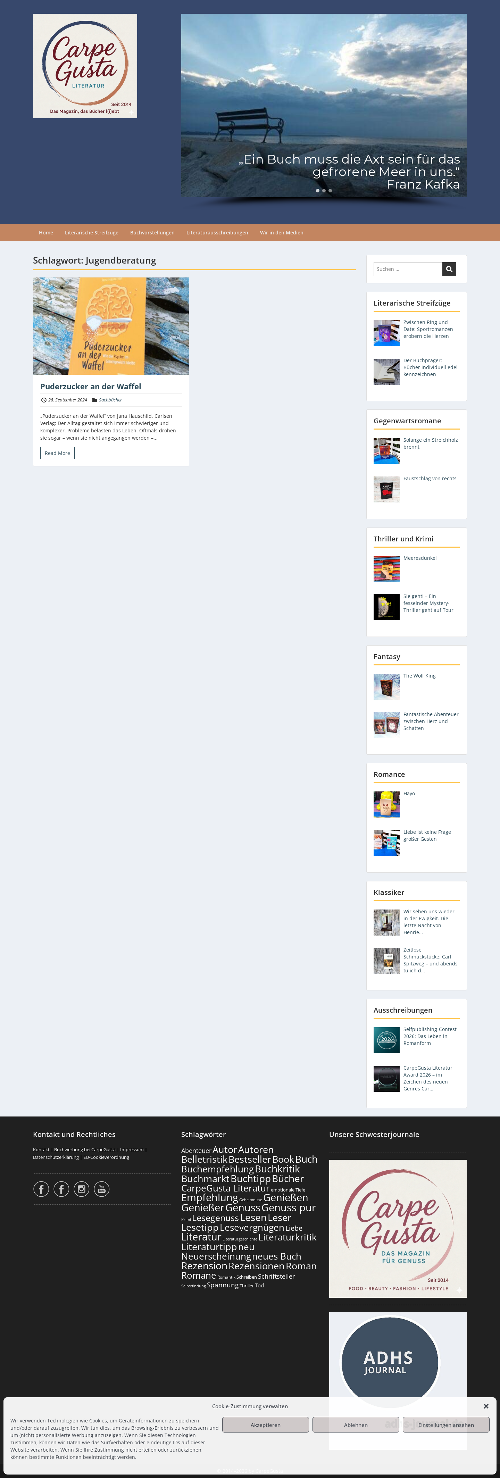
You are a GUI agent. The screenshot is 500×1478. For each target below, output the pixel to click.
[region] (324, 112)
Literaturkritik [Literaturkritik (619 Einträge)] (287, 1237)
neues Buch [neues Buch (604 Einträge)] (276, 1256)
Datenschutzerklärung (56, 1157)
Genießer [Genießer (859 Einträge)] (202, 1207)
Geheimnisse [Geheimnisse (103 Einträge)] (250, 1199)
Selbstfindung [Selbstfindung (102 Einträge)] (193, 1285)
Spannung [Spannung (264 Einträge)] (223, 1284)
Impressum (132, 1149)
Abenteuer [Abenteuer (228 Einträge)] (196, 1150)
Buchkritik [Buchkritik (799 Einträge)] (277, 1168)
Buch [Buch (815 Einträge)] (306, 1158)
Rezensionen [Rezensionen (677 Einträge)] (256, 1265)
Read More (57, 453)
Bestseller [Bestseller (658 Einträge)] (249, 1159)
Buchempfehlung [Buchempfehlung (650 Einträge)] (217, 1169)
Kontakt (41, 1149)
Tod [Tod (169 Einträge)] (259, 1285)
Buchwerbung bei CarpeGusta (85, 1149)
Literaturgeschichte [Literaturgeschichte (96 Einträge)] (240, 1239)
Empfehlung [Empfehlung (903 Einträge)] (209, 1197)
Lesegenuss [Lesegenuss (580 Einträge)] (215, 1217)
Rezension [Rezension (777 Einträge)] (204, 1265)
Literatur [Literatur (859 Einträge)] (201, 1236)
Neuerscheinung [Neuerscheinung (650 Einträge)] (216, 1256)
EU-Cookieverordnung (106, 1157)
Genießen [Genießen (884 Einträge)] (285, 1197)
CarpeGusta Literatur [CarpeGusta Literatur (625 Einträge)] (225, 1188)
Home (46, 232)
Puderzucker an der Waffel (90, 386)
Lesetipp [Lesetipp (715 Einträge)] (200, 1227)
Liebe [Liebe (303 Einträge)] (293, 1228)
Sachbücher (110, 400)
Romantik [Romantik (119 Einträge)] (226, 1277)
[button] (486, 1406)
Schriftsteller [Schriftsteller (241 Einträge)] (276, 1276)
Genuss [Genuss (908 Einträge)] (242, 1207)
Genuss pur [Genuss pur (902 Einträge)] (288, 1207)
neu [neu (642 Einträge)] (246, 1246)
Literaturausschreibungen (217, 232)
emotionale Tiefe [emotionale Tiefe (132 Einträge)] (288, 1190)
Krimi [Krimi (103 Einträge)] (186, 1219)
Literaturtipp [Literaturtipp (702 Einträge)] (209, 1246)
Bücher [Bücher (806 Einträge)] (288, 1178)
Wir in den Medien (281, 232)
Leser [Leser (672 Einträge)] (279, 1217)
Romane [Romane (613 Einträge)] (198, 1275)
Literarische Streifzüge (91, 232)
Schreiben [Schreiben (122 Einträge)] (246, 1277)
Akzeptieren (266, 1424)
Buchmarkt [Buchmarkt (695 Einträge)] (205, 1178)
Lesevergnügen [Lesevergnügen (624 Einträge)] (252, 1227)
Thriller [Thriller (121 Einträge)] (247, 1286)
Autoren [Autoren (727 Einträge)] (256, 1149)
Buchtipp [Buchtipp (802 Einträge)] (251, 1178)
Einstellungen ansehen (446, 1424)
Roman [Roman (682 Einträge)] (301, 1265)
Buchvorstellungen (152, 232)
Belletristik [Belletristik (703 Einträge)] (204, 1159)
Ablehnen (356, 1424)
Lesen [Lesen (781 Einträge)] (253, 1217)
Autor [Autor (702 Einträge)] (224, 1149)
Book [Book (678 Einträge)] (283, 1159)
